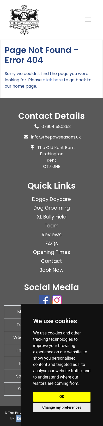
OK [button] (61, 397)
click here (53, 80)
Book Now (51, 270)
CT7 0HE (51, 166)
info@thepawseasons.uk (56, 137)
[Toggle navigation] (88, 20)
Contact (51, 261)
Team (51, 225)
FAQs (51, 243)
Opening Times (51, 252)
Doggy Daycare (51, 199)
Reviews (52, 234)
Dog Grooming (51, 207)
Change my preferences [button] (61, 407)
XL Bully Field (51, 216)
